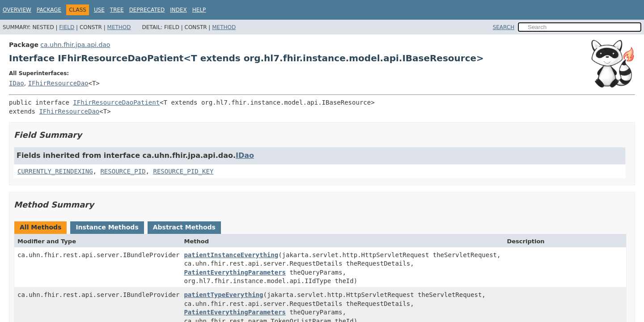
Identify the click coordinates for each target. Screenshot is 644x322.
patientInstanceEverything (231, 254)
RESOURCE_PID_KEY (183, 171)
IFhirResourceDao (58, 83)
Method (119, 27)
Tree (117, 10)
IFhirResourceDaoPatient (116, 102)
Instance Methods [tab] (107, 227)
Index (178, 10)
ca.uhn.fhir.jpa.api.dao (75, 44)
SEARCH (504, 27)
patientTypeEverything (223, 294)
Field (66, 27)
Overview (17, 10)
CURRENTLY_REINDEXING (55, 171)
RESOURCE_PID (122, 171)
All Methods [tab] (40, 227)
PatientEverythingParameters (235, 272)
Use (99, 10)
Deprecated (147, 10)
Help (199, 10)
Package (49, 10)
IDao (16, 83)
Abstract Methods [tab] (184, 227)
